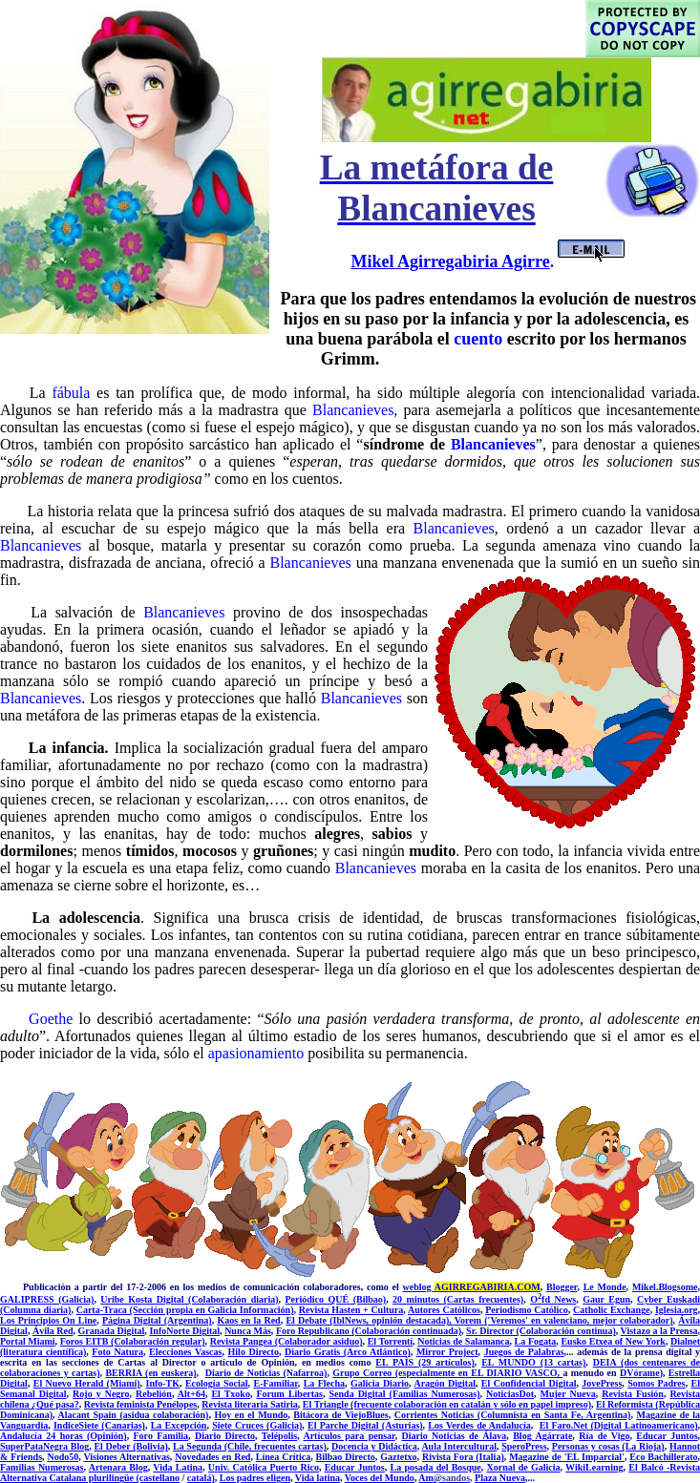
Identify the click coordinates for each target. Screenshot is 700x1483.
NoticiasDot (510, 1394)
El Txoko (230, 1394)
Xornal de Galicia (524, 1467)
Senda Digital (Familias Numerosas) (404, 1394)
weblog (472, 1287)
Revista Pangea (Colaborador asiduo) (286, 1341)
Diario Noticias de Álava (454, 1436)
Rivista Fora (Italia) (463, 1457)
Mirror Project (447, 1352)
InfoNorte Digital (184, 1331)
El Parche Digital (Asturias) (365, 1425)
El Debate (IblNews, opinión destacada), (370, 1320)
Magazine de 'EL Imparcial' (567, 1457)
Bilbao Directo (345, 1457)
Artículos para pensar (348, 1436)
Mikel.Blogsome (665, 1287)
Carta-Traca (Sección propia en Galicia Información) (185, 1310)
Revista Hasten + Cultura (351, 1310)
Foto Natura (117, 1352)
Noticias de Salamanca (463, 1341)
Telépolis (279, 1436)
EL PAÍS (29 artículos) (424, 1362)
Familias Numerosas (42, 1467)
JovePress (602, 1383)
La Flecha (324, 1383)
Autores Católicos (444, 1310)
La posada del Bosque (435, 1467)
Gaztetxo (398, 1457)
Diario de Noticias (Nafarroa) (266, 1373)
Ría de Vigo (604, 1436)
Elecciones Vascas (185, 1352)
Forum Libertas (289, 1394)
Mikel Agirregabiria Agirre (449, 261)
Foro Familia (161, 1436)
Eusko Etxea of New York (613, 1341)
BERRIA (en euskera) (150, 1373)
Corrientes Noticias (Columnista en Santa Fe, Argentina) (512, 1415)
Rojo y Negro (101, 1394)
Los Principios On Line (48, 1320)
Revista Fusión (633, 1394)
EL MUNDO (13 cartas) (533, 1362)
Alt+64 (191, 1394)
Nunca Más (247, 1331)
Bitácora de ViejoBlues (340, 1415)
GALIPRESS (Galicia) (47, 1299)
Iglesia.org (676, 1310)
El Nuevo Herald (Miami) (86, 1383)
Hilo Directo (253, 1352)
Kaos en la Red (248, 1320)
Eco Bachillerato (663, 1457)
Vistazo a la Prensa (659, 1331)
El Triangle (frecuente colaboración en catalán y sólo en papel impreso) (447, 1404)
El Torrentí (390, 1341)
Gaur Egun (606, 1299)
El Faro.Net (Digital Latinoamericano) (619, 1425)
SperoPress (523, 1446)
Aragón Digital (445, 1383)
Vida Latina (177, 1467)
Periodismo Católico (526, 1310)
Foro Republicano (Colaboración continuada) (368, 1331)
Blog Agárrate (542, 1436)
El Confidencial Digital (529, 1383)
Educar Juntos (666, 1436)
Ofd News (553, 1299)
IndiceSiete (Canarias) (99, 1425)
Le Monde (604, 1287)
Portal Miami (27, 1341)
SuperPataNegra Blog (44, 1446)
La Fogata (536, 1341)
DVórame (640, 1373)
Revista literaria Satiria (250, 1404)
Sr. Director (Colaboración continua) (541, 1331)
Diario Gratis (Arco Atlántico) (348, 1352)
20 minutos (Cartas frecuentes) (457, 1299)
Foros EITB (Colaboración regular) (132, 1341)
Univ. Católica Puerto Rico (263, 1467)
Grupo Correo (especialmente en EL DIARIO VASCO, (447, 1373)
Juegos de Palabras (524, 1352)
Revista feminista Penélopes (140, 1404)
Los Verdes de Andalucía (479, 1425)
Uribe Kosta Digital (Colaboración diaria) (189, 1299)
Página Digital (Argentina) (157, 1320)
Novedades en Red (212, 1457)
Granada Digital (111, 1331)
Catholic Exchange (611, 1310)
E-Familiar (275, 1383)
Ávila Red (53, 1331)
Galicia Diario (379, 1383)
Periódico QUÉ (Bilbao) (336, 1299)
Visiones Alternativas (126, 1457)
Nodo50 (62, 1457)
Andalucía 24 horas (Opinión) (63, 1436)
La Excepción (179, 1425)
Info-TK (163, 1383)
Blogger (561, 1287)
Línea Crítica (283, 1457)
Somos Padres (656, 1383)
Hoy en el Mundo (250, 1415)
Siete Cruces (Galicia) (257, 1425)
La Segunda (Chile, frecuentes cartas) (250, 1446)
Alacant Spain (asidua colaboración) (133, 1415)
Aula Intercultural (459, 1446)
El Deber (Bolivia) (130, 1446)
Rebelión (154, 1394)
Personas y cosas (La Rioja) (608, 1446)
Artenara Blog (118, 1467)
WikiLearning (594, 1467)
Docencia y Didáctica (374, 1446)
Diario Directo (225, 1436)
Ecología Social (216, 1383)
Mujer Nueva (568, 1394)
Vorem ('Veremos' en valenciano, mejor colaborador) (564, 1320)
